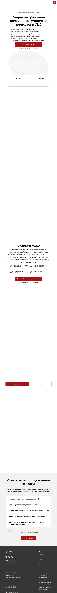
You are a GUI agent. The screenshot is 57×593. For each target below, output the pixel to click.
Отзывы (40, 559)
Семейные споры (43, 577)
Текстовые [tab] (40, 384)
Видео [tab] (17, 384)
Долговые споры (43, 589)
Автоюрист (41, 580)
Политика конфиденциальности (13, 590)
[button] (28, 44)
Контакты (41, 564)
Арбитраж (41, 592)
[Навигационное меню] (54, 2)
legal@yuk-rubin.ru (9, 575)
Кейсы (40, 557)
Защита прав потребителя (45, 584)
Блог (40, 562)
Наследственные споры (45, 582)
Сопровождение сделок (45, 587)
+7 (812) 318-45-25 (10, 573)
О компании (41, 554)
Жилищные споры (43, 575)
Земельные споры (43, 573)
